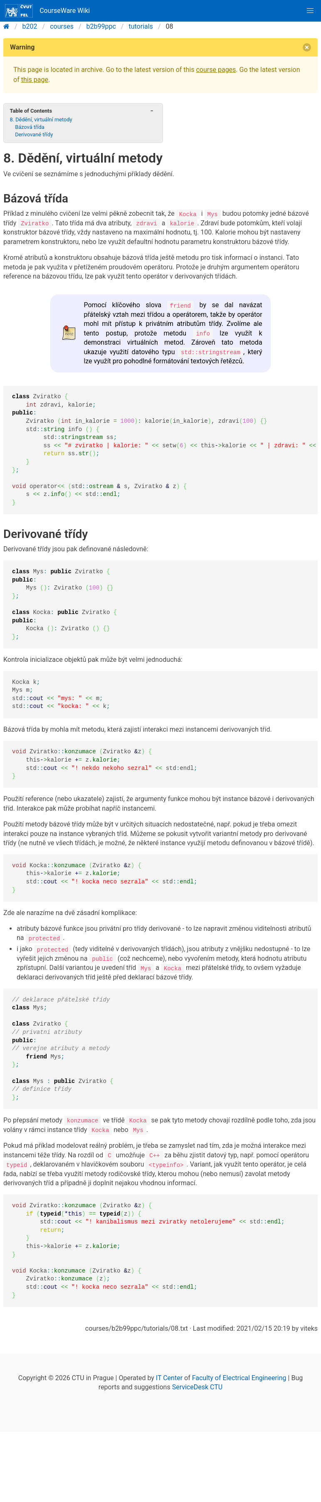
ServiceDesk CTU (197, 1386)
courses (62, 26)
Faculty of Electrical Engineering (239, 1377)
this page (34, 80)
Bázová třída (29, 127)
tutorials (140, 26)
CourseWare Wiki (47, 10)
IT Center (169, 1377)
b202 (29, 26)
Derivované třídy (34, 134)
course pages (216, 70)
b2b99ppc (101, 26)
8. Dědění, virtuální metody (41, 119)
